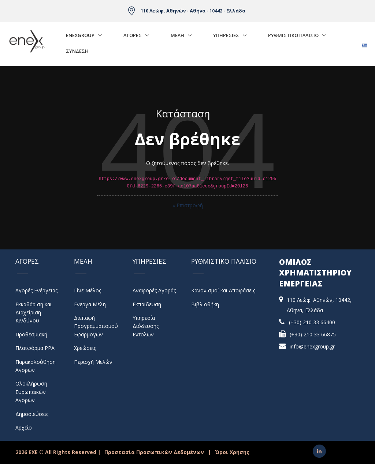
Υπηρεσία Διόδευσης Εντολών (146, 326)
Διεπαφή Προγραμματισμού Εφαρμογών (96, 326)
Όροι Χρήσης (232, 452)
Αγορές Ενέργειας (36, 290)
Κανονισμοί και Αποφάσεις (223, 290)
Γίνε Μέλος (87, 290)
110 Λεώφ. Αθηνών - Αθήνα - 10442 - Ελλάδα (193, 10)
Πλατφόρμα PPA (35, 347)
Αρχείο (23, 427)
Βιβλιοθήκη (205, 304)
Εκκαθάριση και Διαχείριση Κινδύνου (33, 312)
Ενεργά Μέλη (90, 304)
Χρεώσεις (85, 347)
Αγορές (132, 35)
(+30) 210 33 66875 (313, 334)
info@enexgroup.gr (312, 346)
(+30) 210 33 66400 (312, 322)
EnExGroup (80, 35)
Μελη (177, 35)
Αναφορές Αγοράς (154, 290)
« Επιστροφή (187, 205)
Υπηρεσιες (226, 35)
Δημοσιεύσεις (31, 413)
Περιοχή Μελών (93, 361)
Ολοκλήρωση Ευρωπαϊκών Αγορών (31, 391)
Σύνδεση (77, 51)
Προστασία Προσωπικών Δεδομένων (154, 452)
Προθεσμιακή (31, 334)
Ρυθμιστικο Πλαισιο (293, 35)
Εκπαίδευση (147, 304)
